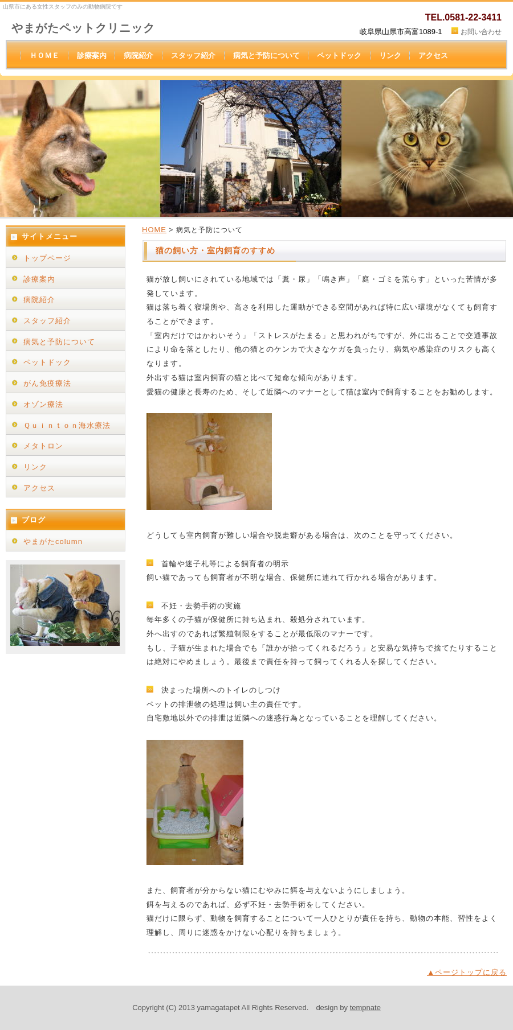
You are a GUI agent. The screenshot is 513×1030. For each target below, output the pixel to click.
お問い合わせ (481, 32)
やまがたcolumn (53, 541)
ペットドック (339, 55)
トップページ (47, 258)
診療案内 (92, 55)
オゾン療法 (43, 404)
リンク (390, 55)
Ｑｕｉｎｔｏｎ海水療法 (67, 425)
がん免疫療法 (47, 383)
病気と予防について (266, 55)
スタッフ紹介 (193, 55)
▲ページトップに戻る (467, 972)
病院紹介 (138, 55)
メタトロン (43, 446)
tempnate (365, 1007)
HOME (154, 229)
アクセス (433, 55)
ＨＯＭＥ (44, 55)
